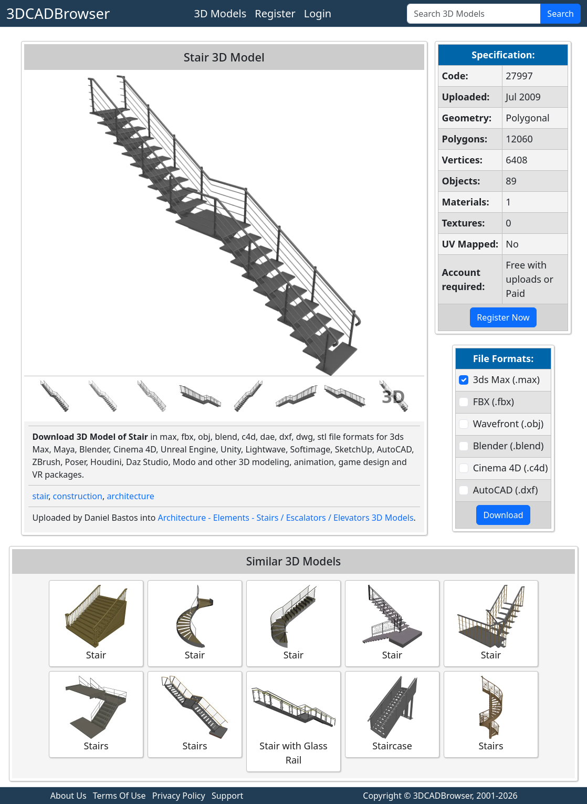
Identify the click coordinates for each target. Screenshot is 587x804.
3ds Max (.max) (506, 379)
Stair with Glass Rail (293, 721)
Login (317, 13)
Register (275, 13)
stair (41, 496)
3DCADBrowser (58, 13)
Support (227, 795)
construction (77, 496)
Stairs (96, 714)
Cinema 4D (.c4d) (510, 467)
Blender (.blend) (508, 445)
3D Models (220, 13)
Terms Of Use (119, 795)
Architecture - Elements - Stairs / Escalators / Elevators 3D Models (286, 517)
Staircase (392, 714)
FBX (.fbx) (493, 401)
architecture (130, 496)
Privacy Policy (178, 795)
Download (503, 515)
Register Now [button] (503, 317)
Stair (96, 623)
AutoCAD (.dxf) (505, 489)
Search (560, 13)
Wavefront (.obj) (508, 423)
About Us (68, 795)
